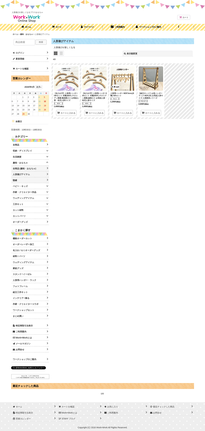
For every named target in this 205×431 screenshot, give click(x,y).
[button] (178, 27)
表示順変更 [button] (130, 53)
